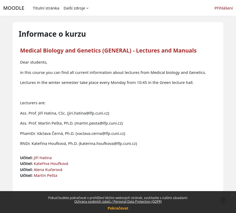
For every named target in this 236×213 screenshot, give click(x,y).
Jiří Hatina (43, 157)
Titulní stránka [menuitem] (46, 8)
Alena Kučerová (48, 169)
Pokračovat (118, 208)
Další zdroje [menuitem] (74, 8)
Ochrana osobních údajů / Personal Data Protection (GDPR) (118, 201)
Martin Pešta (45, 175)
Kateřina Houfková (51, 163)
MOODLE (13, 7)
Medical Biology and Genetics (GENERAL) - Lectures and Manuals (108, 50)
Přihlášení (224, 8)
